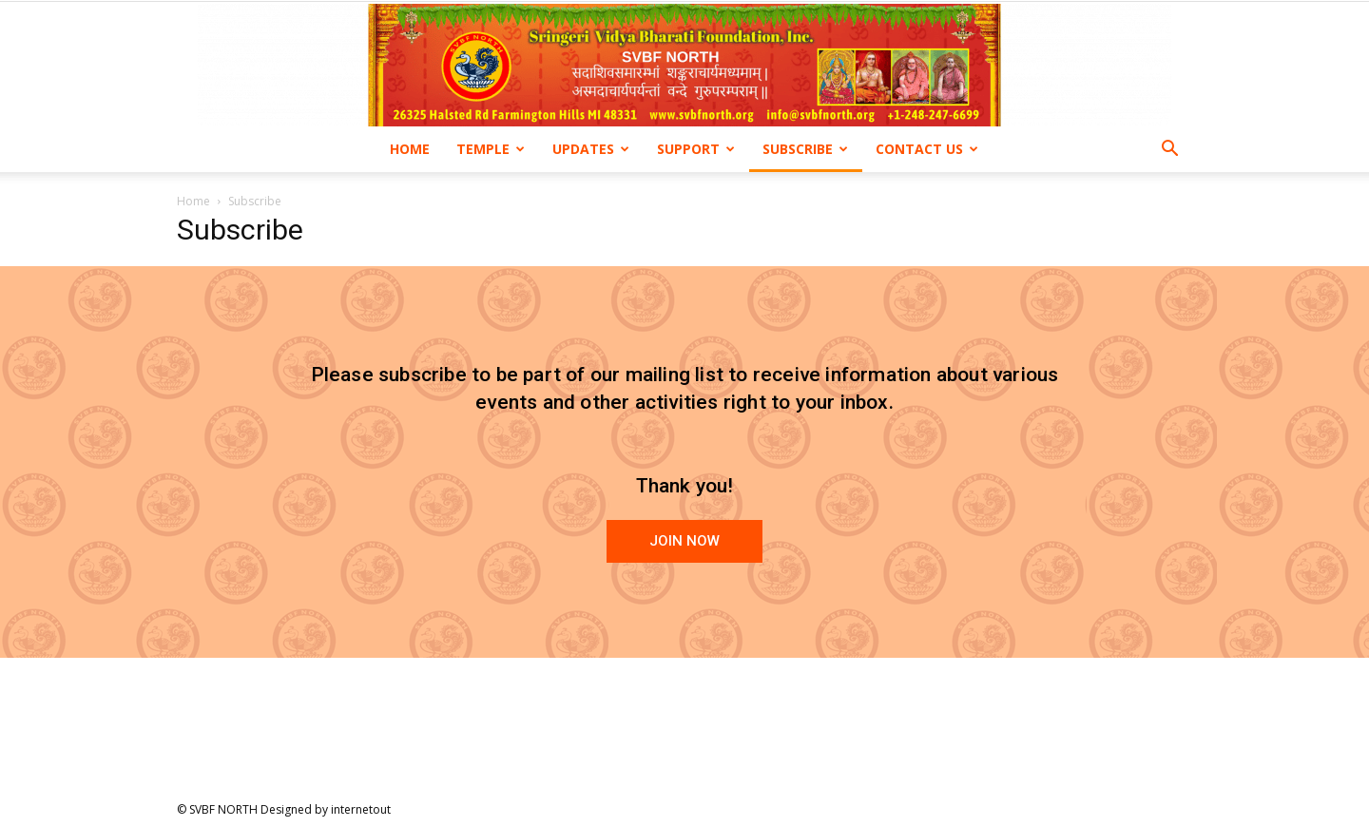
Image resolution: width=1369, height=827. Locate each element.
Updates (590, 149)
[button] (1169, 151)
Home (410, 149)
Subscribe (805, 149)
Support (696, 149)
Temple (490, 149)
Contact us (927, 149)
